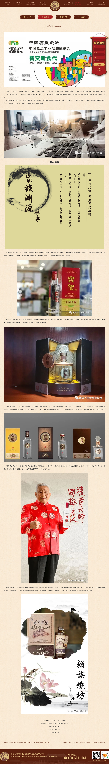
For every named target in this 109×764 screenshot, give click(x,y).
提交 (99, 65)
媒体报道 (63, 17)
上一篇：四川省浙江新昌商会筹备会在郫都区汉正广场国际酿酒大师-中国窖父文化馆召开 (27, 742)
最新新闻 (45, 17)
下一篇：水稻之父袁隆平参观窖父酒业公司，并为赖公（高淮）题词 (84, 742)
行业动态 (81, 17)
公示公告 (27, 17)
